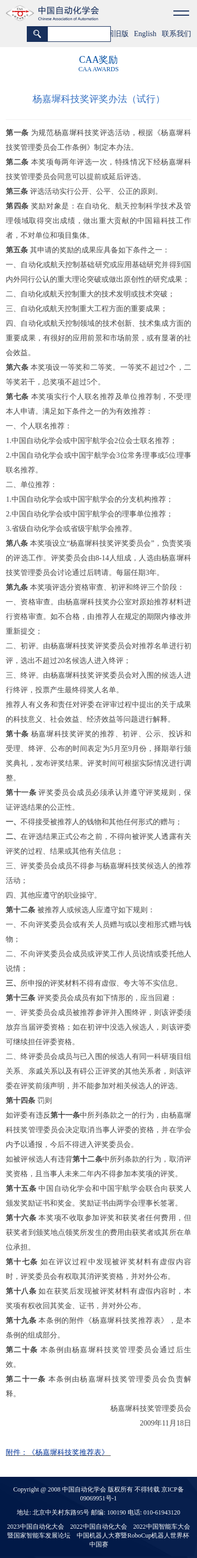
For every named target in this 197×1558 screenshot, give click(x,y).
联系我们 (176, 34)
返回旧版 (114, 34)
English (145, 34)
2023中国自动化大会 (35, 1526)
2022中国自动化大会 (98, 1526)
